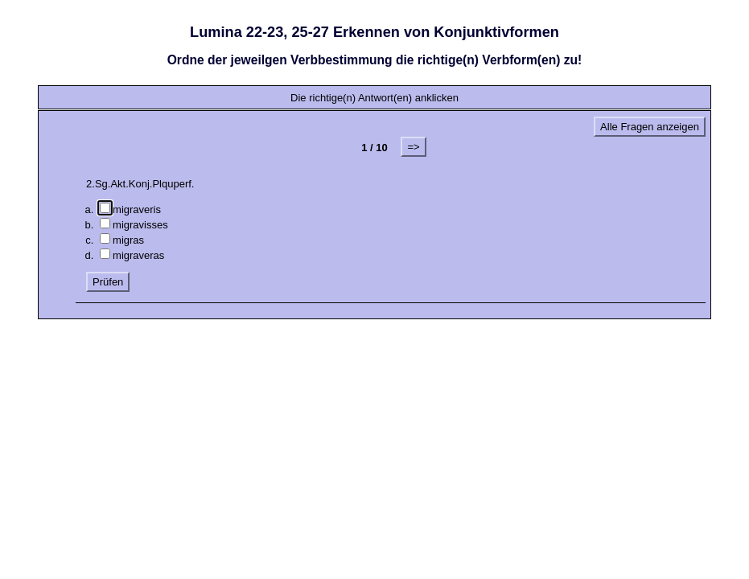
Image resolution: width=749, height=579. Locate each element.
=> (413, 147)
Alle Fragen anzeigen (649, 127)
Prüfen (108, 282)
